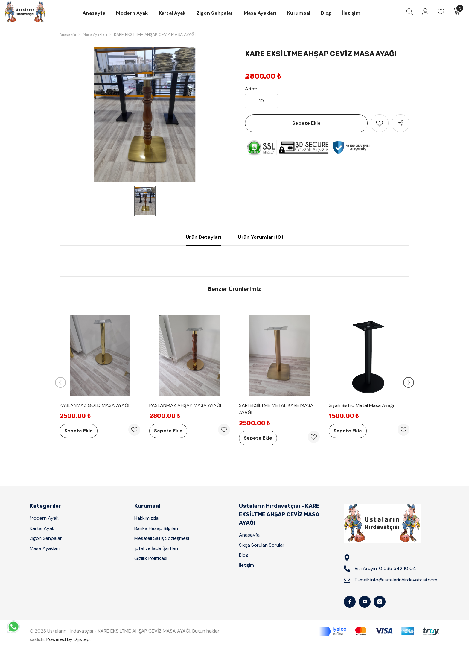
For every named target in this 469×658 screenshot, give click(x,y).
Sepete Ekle (306, 123)
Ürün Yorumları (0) (260, 237)
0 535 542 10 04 (397, 568)
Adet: (251, 89)
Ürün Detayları (203, 237)
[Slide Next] (408, 382)
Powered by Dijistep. (68, 639)
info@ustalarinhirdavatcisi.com (403, 580)
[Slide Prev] (60, 382)
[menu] (409, 11)
